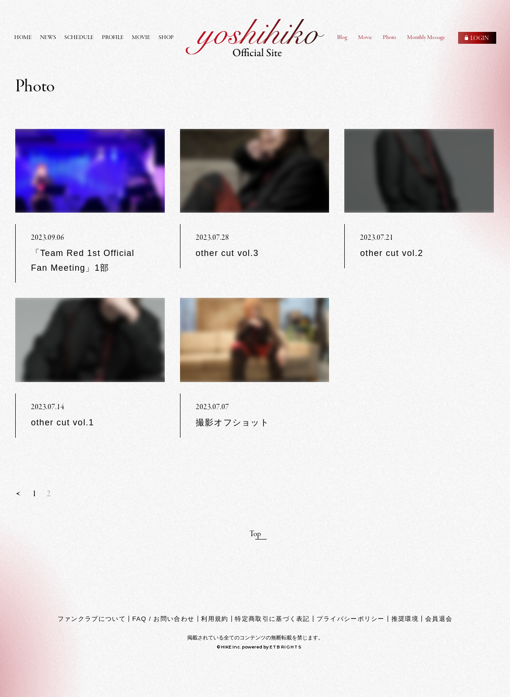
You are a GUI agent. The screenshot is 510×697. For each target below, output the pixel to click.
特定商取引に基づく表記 (272, 618)
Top (255, 534)
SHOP (166, 38)
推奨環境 (405, 618)
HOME (23, 38)
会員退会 (438, 618)
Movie (365, 38)
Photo (389, 38)
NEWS (48, 38)
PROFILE (113, 38)
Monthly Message (426, 38)
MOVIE (141, 38)
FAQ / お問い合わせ (163, 618)
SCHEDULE (79, 38)
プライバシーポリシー (351, 618)
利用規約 (214, 618)
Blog (342, 38)
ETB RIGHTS (286, 646)
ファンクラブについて (92, 618)
